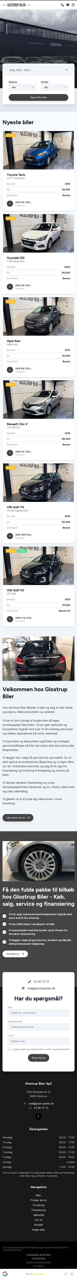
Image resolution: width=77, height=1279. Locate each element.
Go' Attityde (38, 1266)
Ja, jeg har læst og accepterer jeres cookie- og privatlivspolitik (40, 1058)
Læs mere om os (18, 826)
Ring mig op (38, 1066)
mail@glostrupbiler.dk (38, 997)
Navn (10, 1016)
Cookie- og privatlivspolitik (38, 1262)
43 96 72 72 (38, 990)
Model (44, 82)
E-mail (11, 1045)
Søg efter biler (38, 97)
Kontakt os (15, 962)
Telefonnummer (15, 1031)
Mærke (13, 82)
